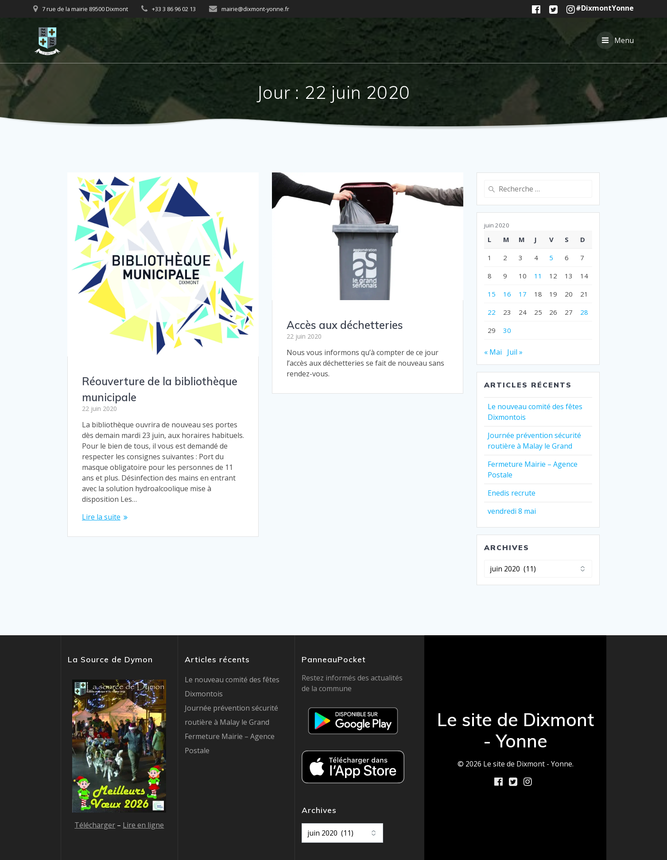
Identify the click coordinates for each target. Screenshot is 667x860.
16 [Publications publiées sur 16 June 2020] (507, 293)
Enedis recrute (511, 493)
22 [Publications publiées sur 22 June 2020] (492, 312)
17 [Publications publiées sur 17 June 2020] (523, 293)
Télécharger (94, 825)
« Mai (493, 352)
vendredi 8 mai (512, 511)
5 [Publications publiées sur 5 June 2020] (551, 257)
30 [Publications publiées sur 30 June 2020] (507, 330)
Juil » (515, 352)
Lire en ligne (143, 825)
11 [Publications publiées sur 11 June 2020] (538, 275)
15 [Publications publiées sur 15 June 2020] (492, 293)
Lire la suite (101, 517)
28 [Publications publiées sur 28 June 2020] (584, 312)
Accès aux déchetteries (345, 325)
